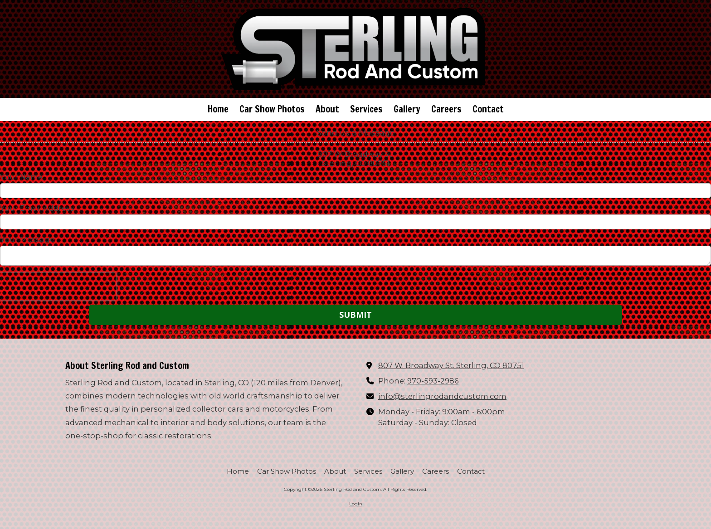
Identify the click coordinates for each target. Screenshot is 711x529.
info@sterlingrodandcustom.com (442, 396)
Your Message (27, 239)
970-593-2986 (432, 380)
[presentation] (58, 286)
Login (355, 504)
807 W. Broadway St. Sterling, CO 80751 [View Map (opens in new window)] (451, 365)
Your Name (21, 176)
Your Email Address (37, 208)
